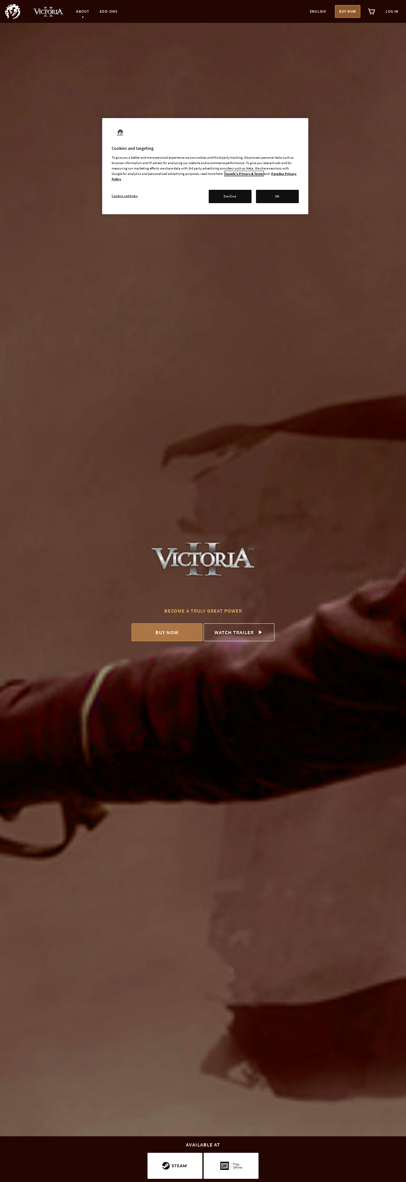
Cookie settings (125, 196)
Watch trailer (239, 632)
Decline (230, 196)
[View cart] (371, 11)
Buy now (347, 11)
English (318, 11)
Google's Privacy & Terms (244, 173)
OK (277, 196)
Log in (392, 11)
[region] (205, 166)
